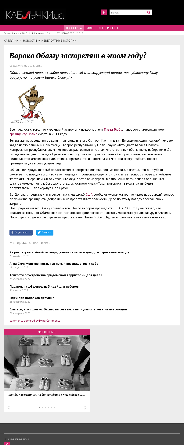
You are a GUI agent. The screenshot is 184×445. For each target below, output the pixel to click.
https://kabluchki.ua (35, 15)
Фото (90, 28)
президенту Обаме (23, 134)
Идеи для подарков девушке (31, 298)
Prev (8, 407)
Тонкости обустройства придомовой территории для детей (55, 275)
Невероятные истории (59, 40)
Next (85, 407)
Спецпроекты (108, 28)
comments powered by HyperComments (34, 320)
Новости (74, 28)
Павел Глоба (113, 129)
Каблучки (11, 40)
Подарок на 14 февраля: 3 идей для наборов (44, 286)
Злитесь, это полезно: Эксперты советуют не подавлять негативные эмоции (68, 309)
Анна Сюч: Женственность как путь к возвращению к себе (53, 263)
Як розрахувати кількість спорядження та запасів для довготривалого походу (69, 252)
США (89, 194)
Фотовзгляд (47, 332)
